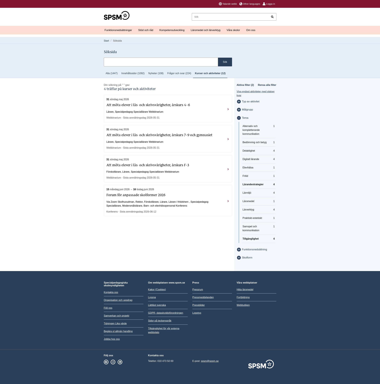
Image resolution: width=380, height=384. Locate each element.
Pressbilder (198, 305)
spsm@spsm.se (210, 361)
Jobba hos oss (112, 339)
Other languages (249, 3)
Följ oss (108, 308)
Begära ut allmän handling (118, 331)
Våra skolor (233, 30)
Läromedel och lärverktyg (205, 30)
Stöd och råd (145, 30)
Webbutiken (243, 305)
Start (106, 40)
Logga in (269, 3)
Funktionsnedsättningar (118, 30)
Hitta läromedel (245, 289)
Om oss (250, 30)
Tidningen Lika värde (115, 323)
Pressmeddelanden (203, 297)
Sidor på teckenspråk (159, 320)
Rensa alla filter (267, 85)
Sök (225, 62)
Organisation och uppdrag (118, 300)
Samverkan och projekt (116, 315)
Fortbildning (243, 297)
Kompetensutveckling (172, 30)
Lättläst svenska (157, 305)
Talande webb (228, 3)
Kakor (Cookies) (157, 289)
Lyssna (152, 297)
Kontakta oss (111, 292)
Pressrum (197, 289)
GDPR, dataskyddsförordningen (165, 313)
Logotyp (196, 313)
